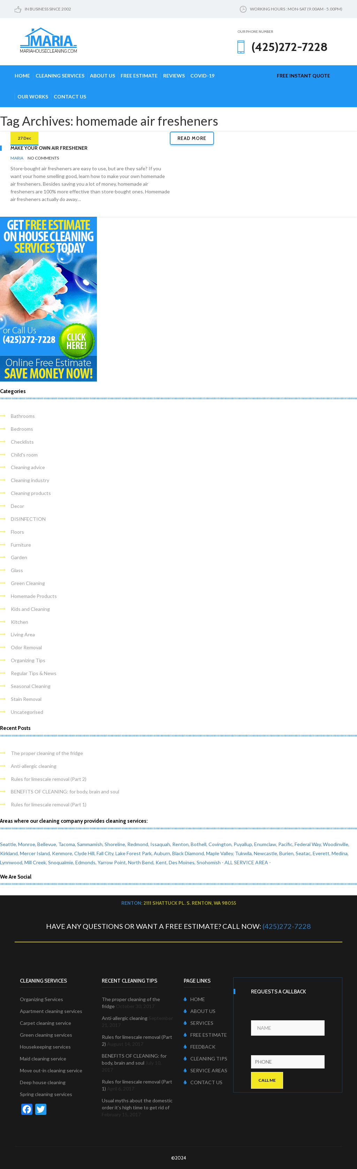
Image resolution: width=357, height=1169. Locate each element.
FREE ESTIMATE (205, 1035)
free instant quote (303, 76)
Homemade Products (34, 596)
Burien (286, 853)
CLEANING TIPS (205, 1058)
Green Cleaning (28, 583)
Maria (16, 158)
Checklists (22, 442)
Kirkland (9, 853)
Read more (191, 138)
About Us (102, 76)
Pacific (285, 844)
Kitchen (19, 622)
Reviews (174, 76)
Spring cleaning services (46, 1094)
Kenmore (62, 853)
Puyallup (243, 844)
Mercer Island (35, 853)
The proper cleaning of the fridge (47, 753)
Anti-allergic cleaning (33, 766)
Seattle (8, 844)
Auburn (162, 853)
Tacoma (66, 844)
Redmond (137, 844)
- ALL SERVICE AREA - (246, 862)
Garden (19, 557)
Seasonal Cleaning (31, 686)
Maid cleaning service (43, 1058)
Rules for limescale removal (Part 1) (48, 804)
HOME (194, 999)
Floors (17, 532)
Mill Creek (35, 862)
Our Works (32, 96)
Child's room (24, 455)
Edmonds (85, 862)
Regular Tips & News (33, 673)
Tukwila (243, 853)
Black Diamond (188, 853)
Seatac (303, 853)
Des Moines (182, 862)
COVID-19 (202, 76)
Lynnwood (11, 862)
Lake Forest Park (133, 853)
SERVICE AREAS (205, 1070)
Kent (161, 862)
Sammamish (89, 844)
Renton (180, 844)
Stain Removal (26, 699)
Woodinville (335, 844)
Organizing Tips (28, 660)
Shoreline (115, 844)
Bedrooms (22, 429)
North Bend (140, 862)
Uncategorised (27, 712)
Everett (321, 853)
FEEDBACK (199, 1047)
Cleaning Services (60, 76)
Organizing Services (41, 999)
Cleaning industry (30, 480)
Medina (340, 853)
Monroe (26, 844)
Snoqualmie (60, 862)
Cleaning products (31, 493)
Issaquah (160, 844)
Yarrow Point (112, 862)
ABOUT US (199, 1011)
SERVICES (198, 1023)
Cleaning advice (28, 467)
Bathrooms (23, 416)
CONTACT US (203, 1082)
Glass (17, 570)
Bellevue (46, 844)
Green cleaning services (46, 1035)
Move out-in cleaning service (51, 1070)
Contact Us (70, 96)
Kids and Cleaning (30, 609)
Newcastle (265, 853)
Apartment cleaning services (51, 1011)
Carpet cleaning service (45, 1023)
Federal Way (308, 844)
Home (22, 76)
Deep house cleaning (43, 1082)
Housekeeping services (45, 1047)
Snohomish (209, 862)
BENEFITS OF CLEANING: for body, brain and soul (65, 791)
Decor (17, 506)
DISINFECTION (28, 519)
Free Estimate (139, 76)
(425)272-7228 (287, 926)
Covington (219, 844)
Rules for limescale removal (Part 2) (48, 779)
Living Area (23, 634)
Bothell (198, 844)
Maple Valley (219, 853)
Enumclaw (265, 844)
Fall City (105, 853)
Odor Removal (26, 647)
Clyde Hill (84, 853)
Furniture (21, 545)
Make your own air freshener (49, 148)
